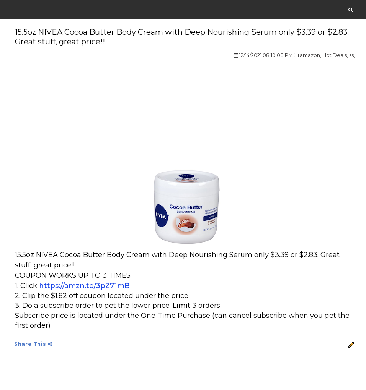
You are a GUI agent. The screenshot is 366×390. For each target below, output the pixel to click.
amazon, (310, 55)
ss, (352, 55)
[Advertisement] (79, 108)
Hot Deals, (335, 55)
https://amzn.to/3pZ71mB (84, 286)
